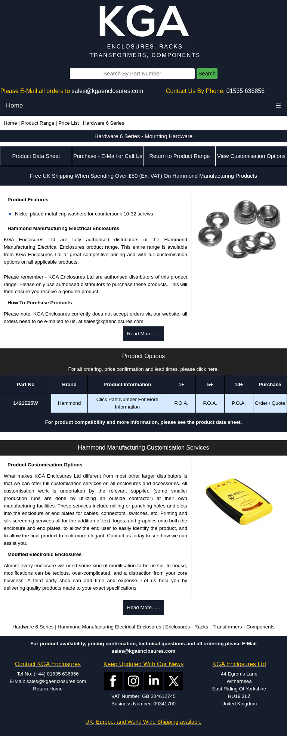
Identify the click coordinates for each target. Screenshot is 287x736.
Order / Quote (270, 403)
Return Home (47, 689)
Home (14, 105)
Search (207, 74)
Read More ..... (143, 333)
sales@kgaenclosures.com (107, 91)
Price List (68, 123)
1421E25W (25, 403)
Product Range (37, 123)
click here (207, 369)
